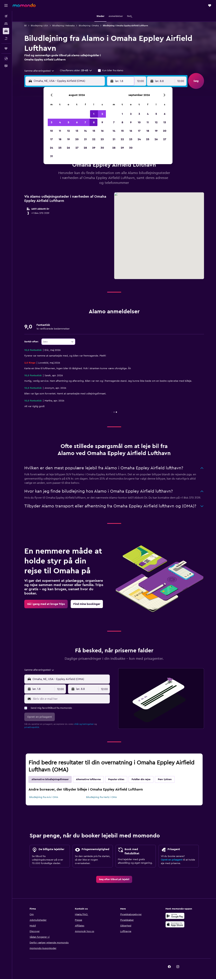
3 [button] (51, 122)
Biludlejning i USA (39, 26)
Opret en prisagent (171, 860)
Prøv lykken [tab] (165, 779)
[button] (6, 5)
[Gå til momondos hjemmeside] (24, 5)
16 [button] (102, 130)
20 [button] (77, 139)
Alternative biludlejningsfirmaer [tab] (50, 779)
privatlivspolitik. (32, 727)
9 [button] (102, 122)
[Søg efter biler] (6, 31)
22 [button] (93, 139)
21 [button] (85, 139)
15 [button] (93, 130)
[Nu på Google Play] (174, 916)
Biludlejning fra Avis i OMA (43, 797)
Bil (25, 26)
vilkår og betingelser (84, 724)
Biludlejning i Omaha (89, 26)
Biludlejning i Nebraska (63, 26)
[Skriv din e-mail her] (70, 698)
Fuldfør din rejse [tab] (141, 779)
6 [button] (77, 122)
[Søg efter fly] (6, 16)
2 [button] (102, 113)
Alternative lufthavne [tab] (88, 779)
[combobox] (39, 71)
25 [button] (59, 147)
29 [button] (93, 147)
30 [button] (102, 147)
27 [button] (76, 147)
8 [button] (94, 122)
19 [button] (68, 139)
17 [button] (51, 139)
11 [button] (60, 130)
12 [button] (68, 130)
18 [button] (60, 139)
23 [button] (102, 139)
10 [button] (51, 130)
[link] (46, 604)
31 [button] (51, 156)
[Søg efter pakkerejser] (6, 38)
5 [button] (68, 122)
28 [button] (85, 147)
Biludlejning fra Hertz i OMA (101, 797)
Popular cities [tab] (116, 779)
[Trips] (6, 48)
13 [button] (77, 130)
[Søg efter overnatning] (6, 23)
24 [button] (51, 147)
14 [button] (85, 130)
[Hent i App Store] (174, 924)
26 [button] (68, 147)
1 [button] (93, 113)
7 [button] (85, 122)
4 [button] (60, 122)
